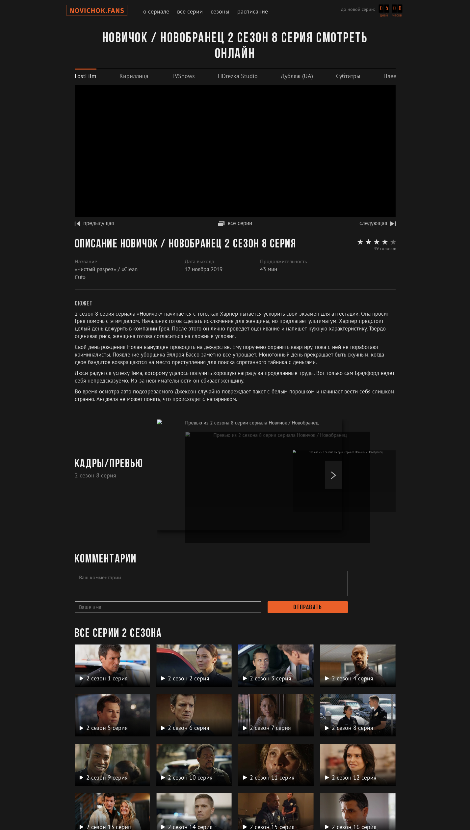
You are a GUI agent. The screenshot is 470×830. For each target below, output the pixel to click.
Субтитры (348, 76)
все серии (235, 223)
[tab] (85, 76)
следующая (377, 223)
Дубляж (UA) (297, 76)
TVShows (183, 76)
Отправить (307, 607)
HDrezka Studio (238, 76)
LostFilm (85, 76)
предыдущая (94, 223)
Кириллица (133, 76)
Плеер (391, 76)
